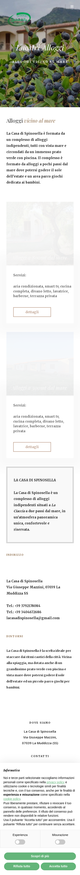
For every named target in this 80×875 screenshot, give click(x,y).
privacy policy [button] (55, 782)
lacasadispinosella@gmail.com (33, 618)
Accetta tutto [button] (58, 866)
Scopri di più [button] (40, 856)
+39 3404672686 (28, 612)
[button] (32, 312)
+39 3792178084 (27, 606)
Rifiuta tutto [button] (21, 866)
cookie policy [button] (11, 799)
